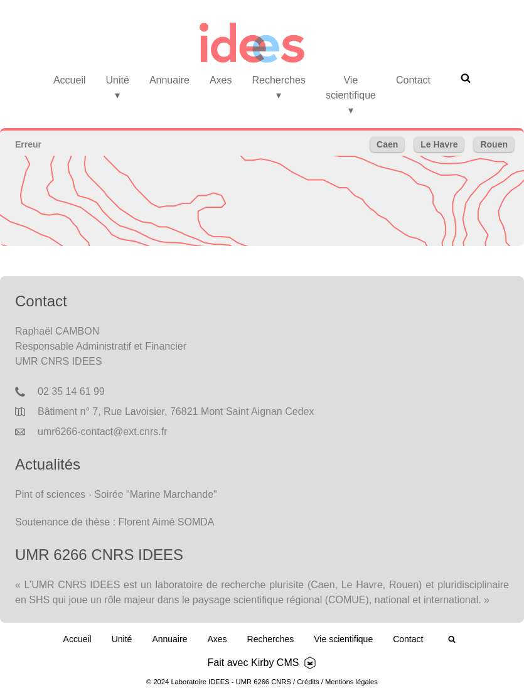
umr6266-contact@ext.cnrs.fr (103, 431)
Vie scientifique (351, 95)
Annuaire (169, 80)
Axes (221, 80)
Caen (387, 144)
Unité (117, 87)
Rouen (494, 144)
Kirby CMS (275, 662)
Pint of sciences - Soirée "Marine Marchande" (116, 494)
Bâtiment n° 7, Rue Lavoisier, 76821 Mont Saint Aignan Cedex (176, 411)
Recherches (279, 87)
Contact (413, 80)
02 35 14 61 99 (71, 391)
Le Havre (438, 144)
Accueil (69, 80)
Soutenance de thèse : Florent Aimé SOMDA (115, 522)
